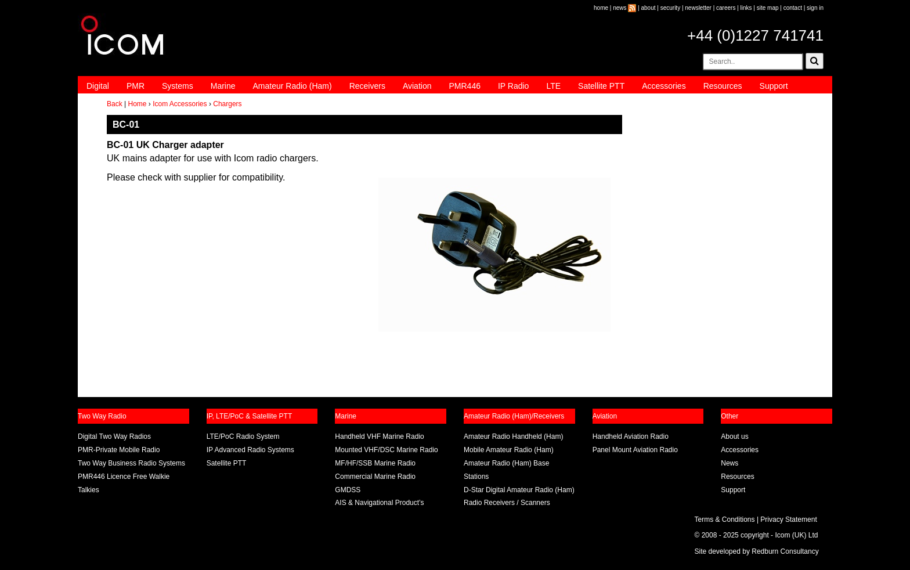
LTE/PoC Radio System (243, 436)
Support (774, 86)
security (670, 8)
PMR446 (464, 86)
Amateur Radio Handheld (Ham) (513, 436)
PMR (136, 86)
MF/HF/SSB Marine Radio (375, 463)
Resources (722, 86)
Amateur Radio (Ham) (292, 86)
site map (768, 8)
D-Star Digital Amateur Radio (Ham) (519, 490)
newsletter (698, 8)
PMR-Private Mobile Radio (119, 450)
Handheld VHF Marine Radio (379, 436)
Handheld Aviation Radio (631, 436)
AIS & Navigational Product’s (379, 503)
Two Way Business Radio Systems (131, 463)
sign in (815, 8)
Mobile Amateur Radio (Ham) (509, 450)
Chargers (227, 104)
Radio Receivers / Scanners (507, 503)
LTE (553, 86)
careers (725, 8)
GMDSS (347, 490)
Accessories (663, 86)
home (601, 8)
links (746, 8)
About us (734, 436)
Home (137, 104)
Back (114, 104)
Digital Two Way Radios (114, 436)
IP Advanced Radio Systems (250, 450)
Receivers (367, 86)
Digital (97, 86)
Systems (177, 86)
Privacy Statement (788, 519)
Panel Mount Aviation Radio (635, 450)
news (619, 8)
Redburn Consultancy (785, 551)
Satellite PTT (601, 86)
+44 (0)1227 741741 (755, 35)
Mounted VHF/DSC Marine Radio (386, 450)
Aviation (417, 86)
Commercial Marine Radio (375, 476)
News (729, 463)
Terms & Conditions (725, 519)
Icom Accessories (180, 104)
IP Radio (513, 86)
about (648, 8)
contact (792, 8)
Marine (223, 86)
